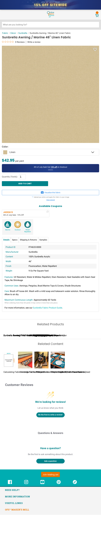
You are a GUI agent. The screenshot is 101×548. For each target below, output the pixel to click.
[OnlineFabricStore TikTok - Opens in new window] (75, 517)
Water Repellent (27, 231)
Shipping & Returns (28, 240)
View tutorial (50, 200)
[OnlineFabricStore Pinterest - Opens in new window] (59, 517)
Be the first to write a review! (50, 448)
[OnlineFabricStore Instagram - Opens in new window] (26, 517)
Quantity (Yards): (10, 177)
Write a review (33, 42)
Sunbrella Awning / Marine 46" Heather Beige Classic (59, 368)
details (63, 7)
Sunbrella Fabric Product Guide (47, 307)
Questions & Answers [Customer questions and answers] (50, 466)
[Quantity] (22, 176)
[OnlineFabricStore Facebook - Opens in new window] (10, 517)
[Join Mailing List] (50, 507)
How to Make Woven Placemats (67, 405)
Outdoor (18, 230)
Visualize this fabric (50, 192)
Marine (7, 230)
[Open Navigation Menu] (7, 14)
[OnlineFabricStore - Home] (50, 17)
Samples (43, 240)
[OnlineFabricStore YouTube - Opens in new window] (42, 517)
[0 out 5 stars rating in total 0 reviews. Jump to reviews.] (13, 42)
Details (6, 240)
